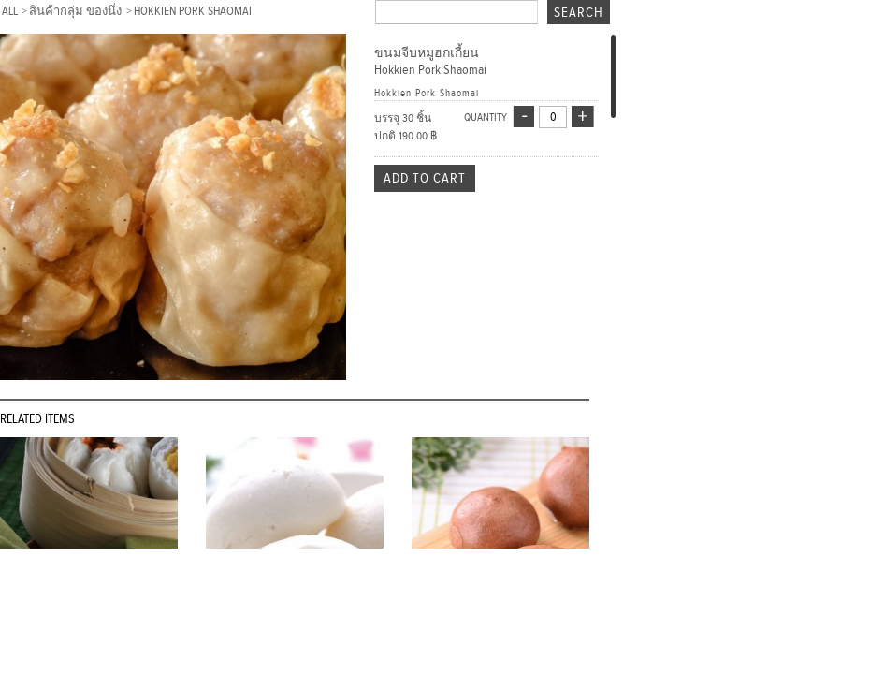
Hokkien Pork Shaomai (193, 11)
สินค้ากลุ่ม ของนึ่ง (76, 11)
